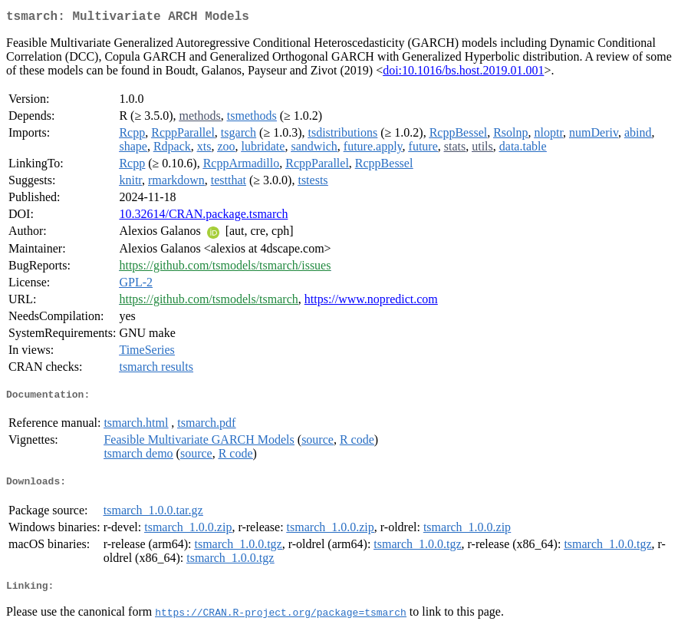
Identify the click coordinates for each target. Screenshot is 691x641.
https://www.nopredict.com (371, 302)
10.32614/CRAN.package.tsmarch (203, 216)
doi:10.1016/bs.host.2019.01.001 (463, 73)
